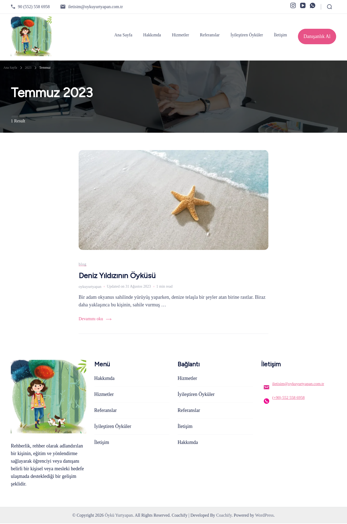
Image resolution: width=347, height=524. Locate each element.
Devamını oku (91, 319)
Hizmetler (180, 35)
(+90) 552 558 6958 (288, 398)
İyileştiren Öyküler (246, 35)
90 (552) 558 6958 (34, 6)
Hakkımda (152, 35)
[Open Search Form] (329, 6)
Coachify (224, 515)
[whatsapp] (312, 5)
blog (82, 264)
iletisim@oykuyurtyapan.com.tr (95, 6)
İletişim (280, 35)
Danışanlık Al (317, 36)
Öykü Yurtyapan (119, 515)
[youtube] (303, 5)
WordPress (264, 515)
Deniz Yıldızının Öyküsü (117, 276)
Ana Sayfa (123, 35)
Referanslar (210, 35)
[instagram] (293, 5)
